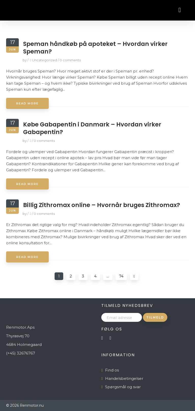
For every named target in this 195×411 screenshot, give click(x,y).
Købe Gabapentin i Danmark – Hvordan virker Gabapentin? (92, 128)
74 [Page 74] (121, 276)
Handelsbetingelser (124, 378)
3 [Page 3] (83, 276)
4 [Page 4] (95, 276)
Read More (27, 103)
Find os (112, 370)
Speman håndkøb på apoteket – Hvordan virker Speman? (95, 47)
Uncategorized (44, 60)
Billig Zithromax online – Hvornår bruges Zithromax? (101, 205)
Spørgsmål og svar (123, 386)
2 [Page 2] (71, 276)
